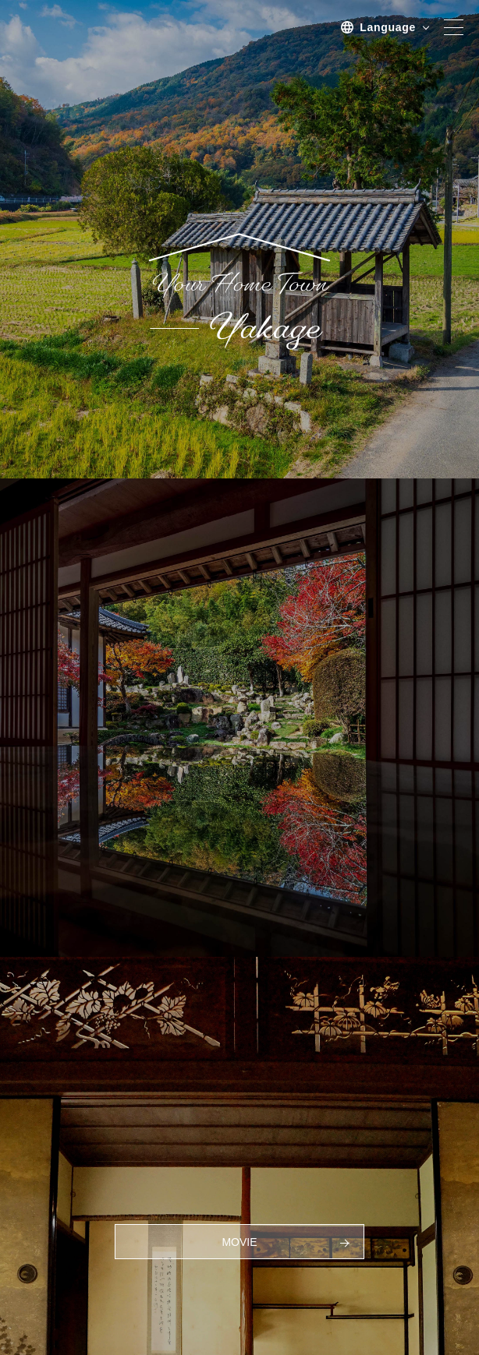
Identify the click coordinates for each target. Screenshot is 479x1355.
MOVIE (239, 1242)
